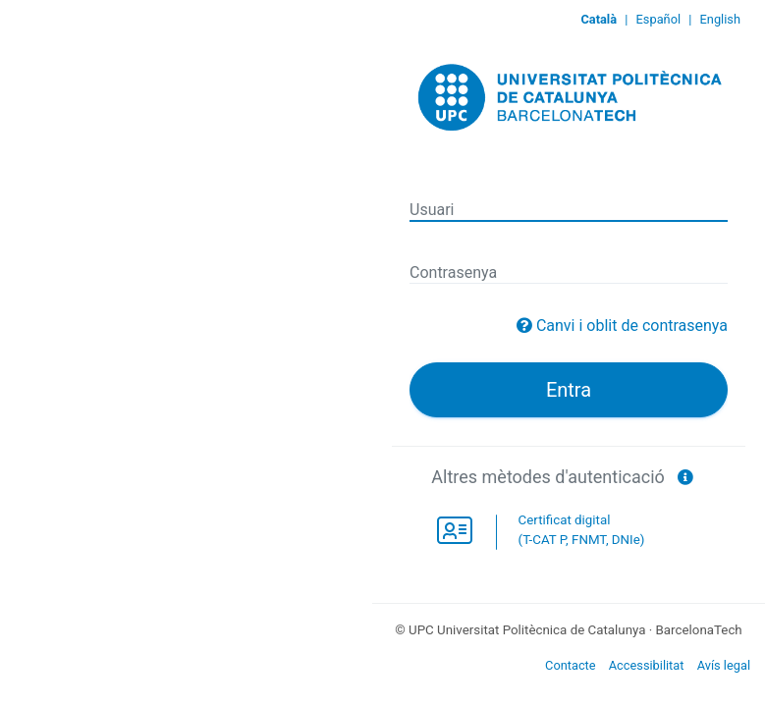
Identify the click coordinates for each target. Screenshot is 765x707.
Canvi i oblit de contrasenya (632, 325)
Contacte (570, 665)
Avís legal (723, 665)
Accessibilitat (646, 665)
